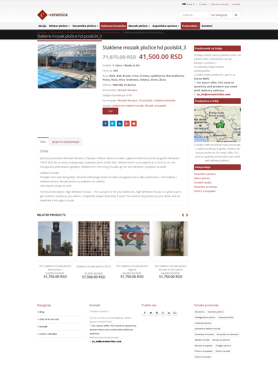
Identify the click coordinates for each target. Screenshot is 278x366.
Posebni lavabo (203, 182)
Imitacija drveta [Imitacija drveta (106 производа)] (226, 317)
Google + (127, 123)
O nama (203, 4)
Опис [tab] (43, 141)
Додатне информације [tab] (65, 141)
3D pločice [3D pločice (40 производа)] (200, 311)
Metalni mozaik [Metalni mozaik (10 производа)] (202, 339)
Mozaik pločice (138, 26)
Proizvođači (189, 26)
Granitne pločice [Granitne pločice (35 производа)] (216, 311)
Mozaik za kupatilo (156, 105)
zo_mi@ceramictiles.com (213, 94)
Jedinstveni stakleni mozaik (128, 105)
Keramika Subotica (205, 174)
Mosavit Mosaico (127, 90)
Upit (110, 111)
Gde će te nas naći (219, 4)
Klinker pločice (58, 26)
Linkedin (169, 313)
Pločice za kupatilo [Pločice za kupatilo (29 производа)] (204, 351)
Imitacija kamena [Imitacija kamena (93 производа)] (203, 323)
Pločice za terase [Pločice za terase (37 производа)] (203, 356)
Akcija (42, 26)
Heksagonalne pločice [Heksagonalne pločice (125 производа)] (205, 317)
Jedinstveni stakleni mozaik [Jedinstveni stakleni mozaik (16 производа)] (207, 328)
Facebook (105, 123)
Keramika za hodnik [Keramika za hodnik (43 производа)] (204, 334)
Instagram (163, 313)
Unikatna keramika (113, 26)
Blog (41, 311)
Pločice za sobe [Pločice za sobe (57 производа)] (223, 351)
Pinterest (157, 313)
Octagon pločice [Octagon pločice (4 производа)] (223, 345)
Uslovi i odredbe (48, 333)
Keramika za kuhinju (205, 186)
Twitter (112, 123)
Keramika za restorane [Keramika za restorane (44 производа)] (228, 334)
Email (134, 123)
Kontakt (236, 4)
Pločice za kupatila (204, 191)
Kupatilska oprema (165, 26)
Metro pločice (202, 178)
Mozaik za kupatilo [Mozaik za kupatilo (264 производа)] (204, 345)
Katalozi (207, 26)
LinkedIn (120, 123)
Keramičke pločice (84, 26)
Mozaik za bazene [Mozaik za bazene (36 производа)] (221, 339)
